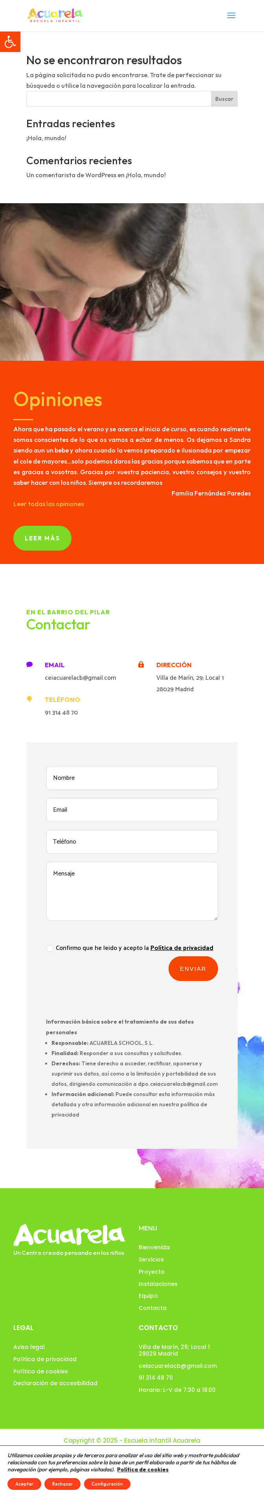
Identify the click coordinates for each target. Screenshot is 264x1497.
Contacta (153, 1308)
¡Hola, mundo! (46, 138)
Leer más (42, 538)
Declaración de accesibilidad (55, 1383)
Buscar (224, 98)
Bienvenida (154, 1247)
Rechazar (62, 1484)
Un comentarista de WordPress (71, 175)
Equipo (148, 1296)
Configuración (107, 1484)
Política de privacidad (45, 1359)
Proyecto (152, 1272)
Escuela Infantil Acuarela (162, 1440)
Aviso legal (29, 1347)
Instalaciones (158, 1284)
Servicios (151, 1259)
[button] (10, 42)
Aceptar (24, 1484)
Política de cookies (40, 1371)
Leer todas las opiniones (48, 504)
